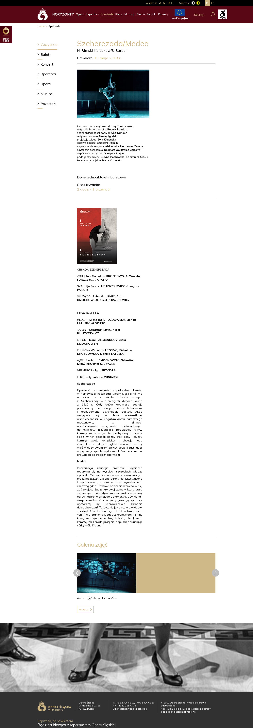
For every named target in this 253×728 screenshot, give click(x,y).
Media (141, 14)
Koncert (47, 64)
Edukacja (129, 14)
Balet (45, 54)
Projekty (163, 14)
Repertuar (92, 14)
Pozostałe (49, 103)
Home (41, 26)
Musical (47, 93)
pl (207, 3)
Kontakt (151, 14)
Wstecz (84, 609)
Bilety (118, 14)
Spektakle (107, 14)
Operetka (48, 74)
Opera (80, 14)
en (212, 3)
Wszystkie (49, 44)
